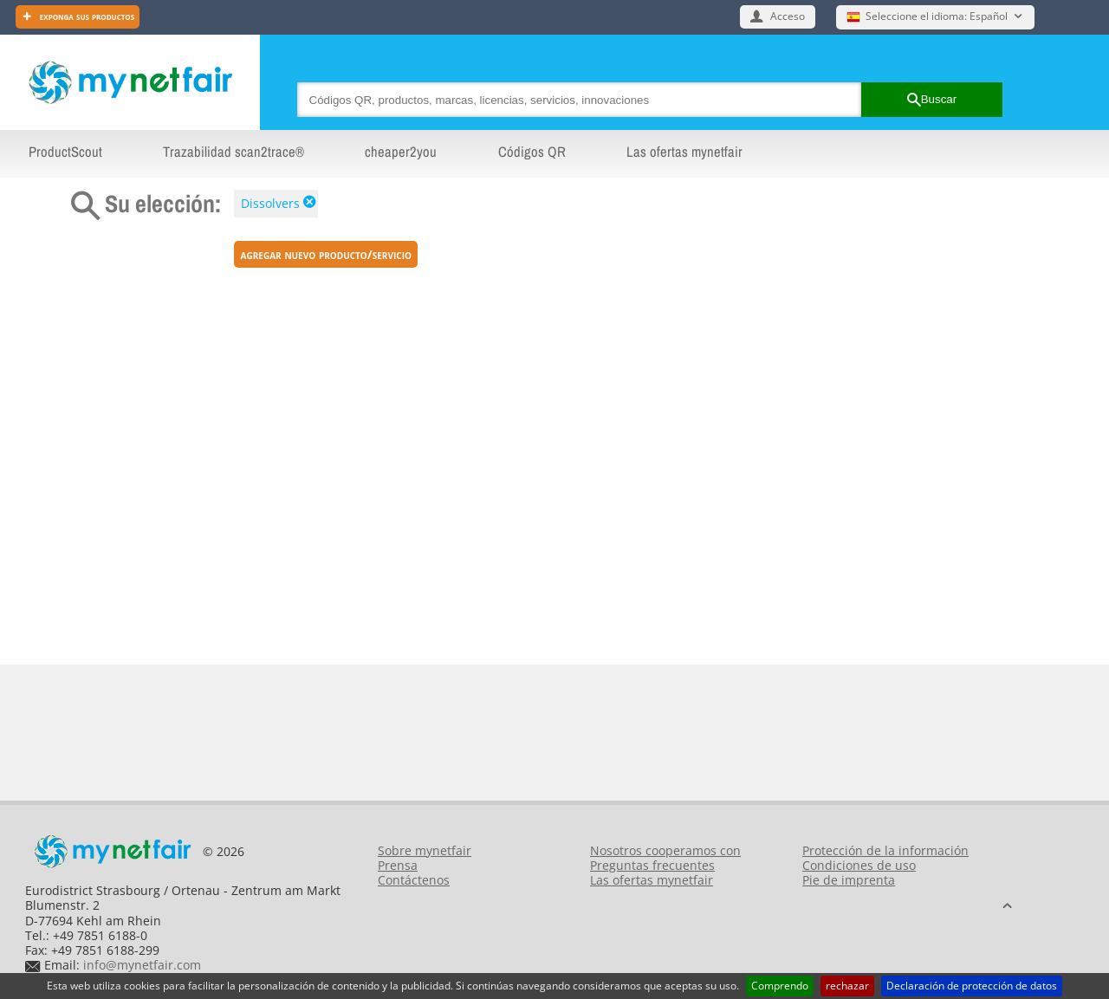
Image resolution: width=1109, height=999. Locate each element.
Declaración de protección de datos (971, 985)
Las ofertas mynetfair (684, 151)
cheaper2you (401, 151)
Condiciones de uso (859, 865)
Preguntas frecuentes (652, 865)
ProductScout (65, 151)
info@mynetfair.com (142, 965)
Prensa (398, 865)
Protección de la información (885, 850)
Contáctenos (414, 880)
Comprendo (779, 985)
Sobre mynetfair (424, 850)
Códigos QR (532, 151)
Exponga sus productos (85, 16)
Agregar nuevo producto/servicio (326, 254)
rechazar (847, 985)
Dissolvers (270, 203)
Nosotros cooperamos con (665, 850)
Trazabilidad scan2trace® (233, 151)
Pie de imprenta (848, 880)
